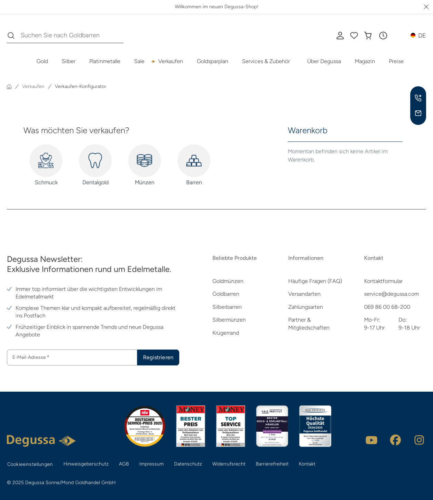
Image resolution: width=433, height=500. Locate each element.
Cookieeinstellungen (30, 464)
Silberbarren (227, 307)
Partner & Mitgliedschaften (309, 323)
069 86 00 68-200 (387, 307)
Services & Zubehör (266, 61)
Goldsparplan (212, 61)
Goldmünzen (227, 281)
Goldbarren (225, 294)
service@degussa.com (391, 294)
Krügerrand (225, 333)
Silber (68, 61)
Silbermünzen (229, 319)
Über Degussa (324, 61)
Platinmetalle (104, 61)
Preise (396, 61)
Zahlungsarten (305, 307)
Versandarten (304, 294)
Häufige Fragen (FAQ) (315, 281)
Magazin (365, 61)
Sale (139, 61)
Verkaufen (170, 61)
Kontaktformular (383, 281)
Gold (42, 61)
